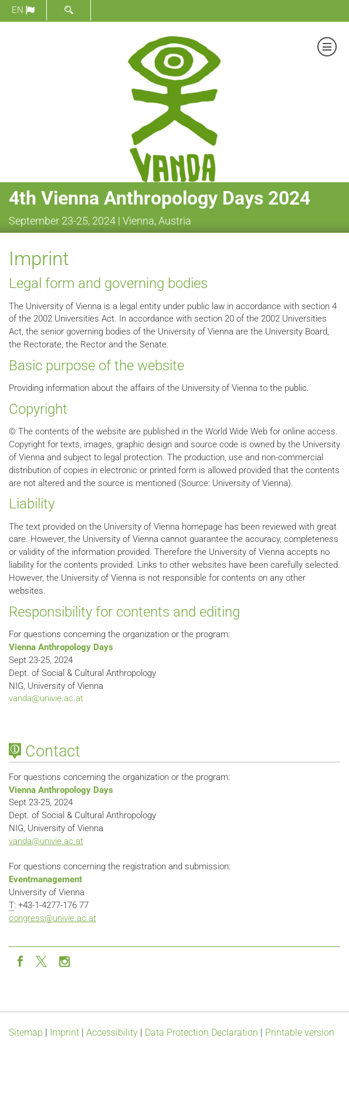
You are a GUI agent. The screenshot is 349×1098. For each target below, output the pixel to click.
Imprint (64, 1032)
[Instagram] (64, 960)
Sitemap (26, 1032)
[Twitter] (42, 960)
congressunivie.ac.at (52, 918)
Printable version (299, 1032)
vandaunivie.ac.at (46, 698)
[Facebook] (20, 960)
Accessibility (112, 1032)
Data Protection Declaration (201, 1032)
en (23, 10)
